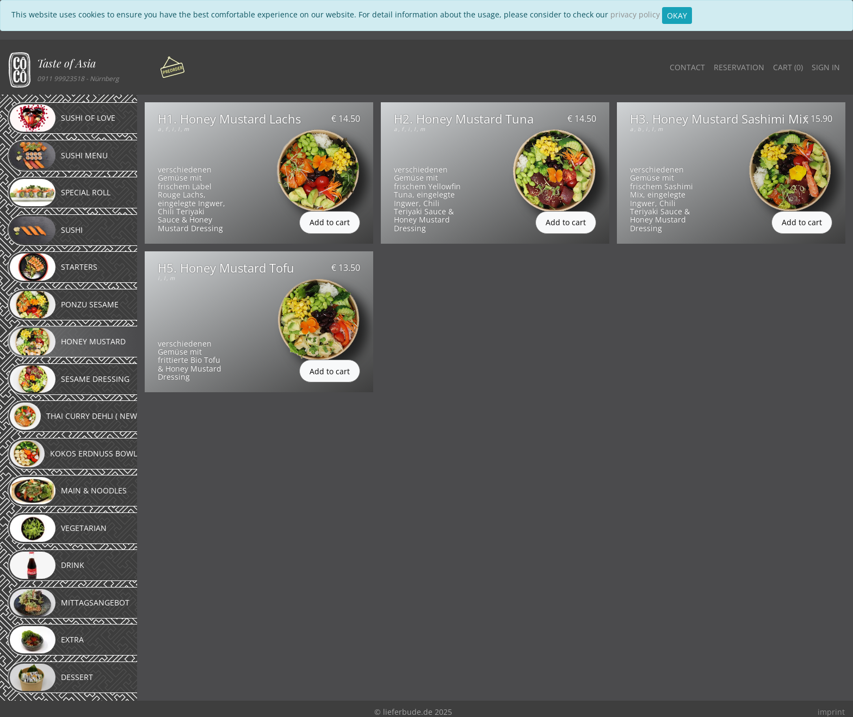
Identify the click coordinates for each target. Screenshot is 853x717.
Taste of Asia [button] (66, 62)
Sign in (826, 67)
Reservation (739, 67)
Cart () (788, 67)
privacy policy (635, 14)
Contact (687, 67)
